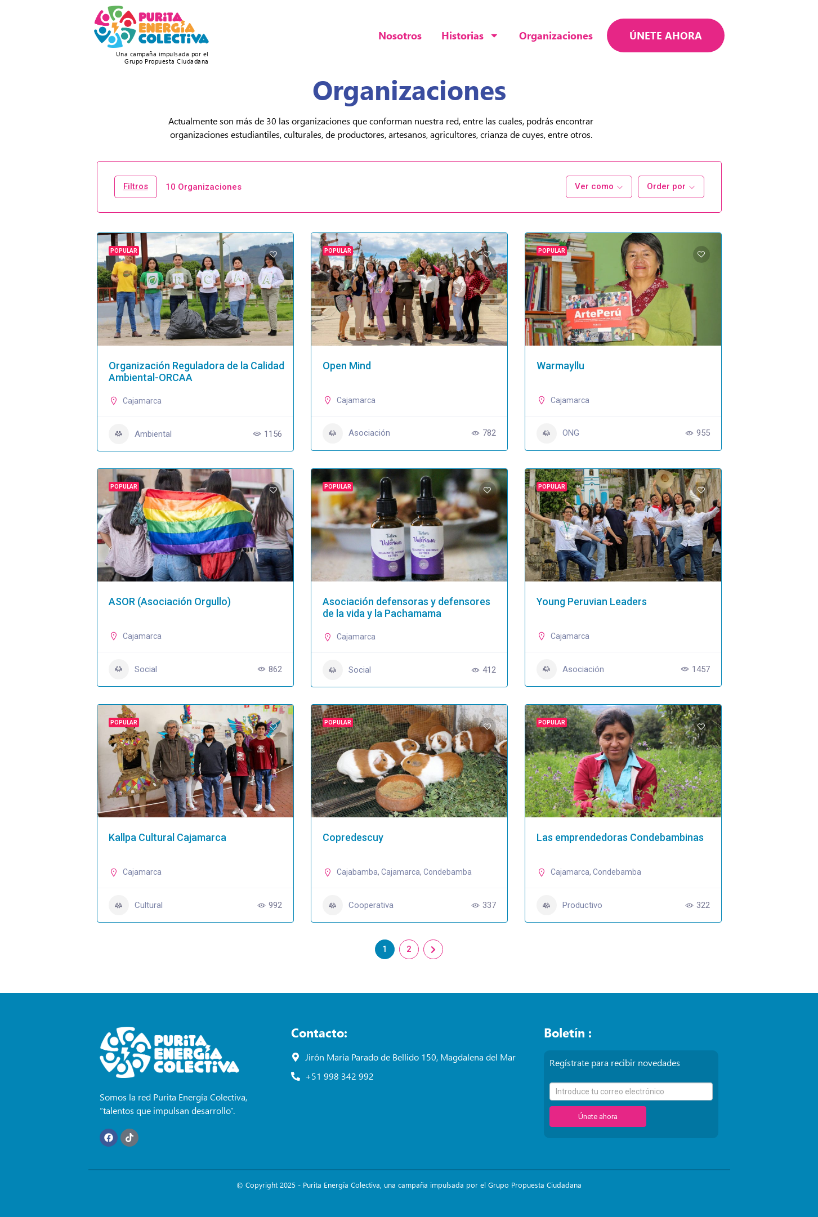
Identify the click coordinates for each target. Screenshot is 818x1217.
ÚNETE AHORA (665, 35)
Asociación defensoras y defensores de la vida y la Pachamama (406, 608)
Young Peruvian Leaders (592, 601)
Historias (470, 35)
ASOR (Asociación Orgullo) (170, 601)
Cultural (136, 905)
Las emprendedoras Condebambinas (620, 837)
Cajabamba (357, 871)
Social (133, 669)
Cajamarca (142, 400)
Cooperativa (358, 905)
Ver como (594, 186)
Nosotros (400, 35)
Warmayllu (560, 366)
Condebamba (447, 871)
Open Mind (347, 366)
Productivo (569, 905)
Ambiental (140, 434)
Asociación (356, 433)
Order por (666, 186)
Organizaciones (556, 35)
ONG (558, 433)
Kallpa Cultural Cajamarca (167, 837)
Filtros (135, 186)
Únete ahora (598, 1116)
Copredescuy (353, 837)
